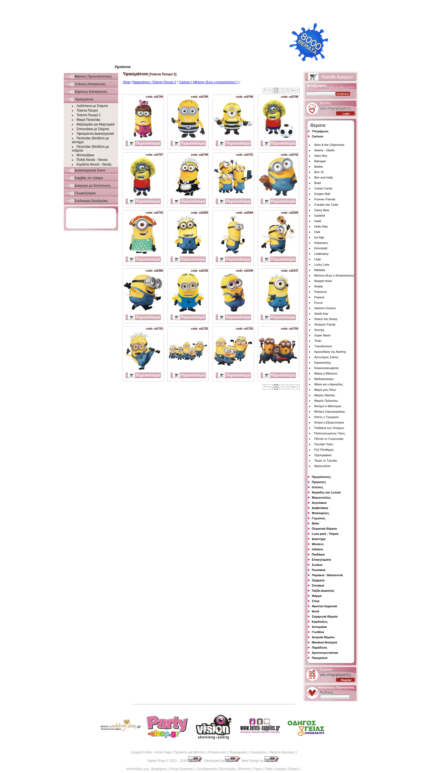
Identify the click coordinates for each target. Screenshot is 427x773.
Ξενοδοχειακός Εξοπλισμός (216, 769)
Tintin (318, 340)
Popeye (319, 297)
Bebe (315, 523)
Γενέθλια (318, 632)
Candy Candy (323, 188)
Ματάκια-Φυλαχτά (324, 642)
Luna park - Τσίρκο (325, 533)
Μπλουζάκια (85, 155)
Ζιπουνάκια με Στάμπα (93, 129)
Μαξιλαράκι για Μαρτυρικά (96, 124)
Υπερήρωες (320, 131)
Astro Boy (320, 155)
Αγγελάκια (319, 502)
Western (318, 544)
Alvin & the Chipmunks (329, 144)
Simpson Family (324, 324)
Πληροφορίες (238, 752)
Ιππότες (317, 487)
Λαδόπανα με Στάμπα (92, 106)
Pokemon (320, 291)
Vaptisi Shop (156, 761)
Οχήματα (318, 580)
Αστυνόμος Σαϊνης (326, 357)
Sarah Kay (321, 313)
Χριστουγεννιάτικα (325, 652)
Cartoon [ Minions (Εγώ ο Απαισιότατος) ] (209, 82)
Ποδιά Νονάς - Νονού (92, 160)
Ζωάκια (317, 564)
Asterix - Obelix (324, 150)
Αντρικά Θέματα (323, 637)
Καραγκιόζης (322, 362)
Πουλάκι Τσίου (323, 444)
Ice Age (319, 237)
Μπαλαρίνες (320, 513)
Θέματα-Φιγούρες (282, 752)
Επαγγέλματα (321, 559)
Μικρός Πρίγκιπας (326, 400)
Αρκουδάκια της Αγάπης (330, 351)
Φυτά (315, 611)
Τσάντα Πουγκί (87, 110)
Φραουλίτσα (322, 466)
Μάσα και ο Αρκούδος (328, 384)
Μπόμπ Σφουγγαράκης (329, 411)
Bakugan (320, 161)
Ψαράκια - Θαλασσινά (327, 575)
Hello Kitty (321, 226)
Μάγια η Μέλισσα (325, 373)
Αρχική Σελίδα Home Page (151, 752)
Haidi (317, 221)
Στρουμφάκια (322, 455)
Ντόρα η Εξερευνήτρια (329, 422)
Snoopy (319, 330)
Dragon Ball (322, 193)
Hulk (317, 232)
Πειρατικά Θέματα (324, 528)
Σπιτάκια (318, 585)
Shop (126, 82)
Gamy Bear (322, 210)
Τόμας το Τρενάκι (325, 460)
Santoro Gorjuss (325, 308)
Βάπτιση (245, 769)
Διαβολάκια (320, 508)
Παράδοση (319, 647)
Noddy (318, 286)
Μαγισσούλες (321, 497)
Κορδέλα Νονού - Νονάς (94, 164)
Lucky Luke (322, 264)
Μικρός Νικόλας (324, 395)
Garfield (319, 215)
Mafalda (319, 270)
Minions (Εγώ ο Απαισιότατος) (334, 275)
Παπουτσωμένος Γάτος (329, 433)
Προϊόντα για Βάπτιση (190, 752)
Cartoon (317, 136)
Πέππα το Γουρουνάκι (328, 438)
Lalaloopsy (321, 253)
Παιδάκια (318, 554)
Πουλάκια (318, 570)
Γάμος (257, 769)
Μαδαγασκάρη (324, 379)
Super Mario (322, 335)
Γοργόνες (318, 518)
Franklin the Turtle (326, 204)
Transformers (323, 346)
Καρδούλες (320, 621)
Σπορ (315, 601)
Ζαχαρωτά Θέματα (325, 616)
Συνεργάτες (258, 752)
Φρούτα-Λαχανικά (324, 606)
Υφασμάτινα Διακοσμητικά (95, 134)
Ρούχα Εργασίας (182, 769)
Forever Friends (324, 199)
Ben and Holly (323, 177)
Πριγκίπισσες (321, 476)
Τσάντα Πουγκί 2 (88, 115)
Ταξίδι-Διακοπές (323, 590)
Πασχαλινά (319, 657)
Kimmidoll (320, 248)
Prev (268, 91)
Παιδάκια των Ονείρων (329, 428)
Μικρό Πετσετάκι (88, 120)
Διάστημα (318, 539)
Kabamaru (321, 242)
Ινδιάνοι (317, 549)
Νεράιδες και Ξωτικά (326, 492)
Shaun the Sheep (325, 319)
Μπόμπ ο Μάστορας (327, 406)
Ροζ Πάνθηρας (324, 449)
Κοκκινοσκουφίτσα (326, 368)
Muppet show (323, 281)
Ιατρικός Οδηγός (287, 769)
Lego (317, 259)
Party (269, 769)
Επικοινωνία (217, 752)
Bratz (317, 183)
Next (295, 91)
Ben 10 (319, 172)
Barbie (318, 166)
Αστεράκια (319, 626)
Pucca (318, 302)
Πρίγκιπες (319, 482)
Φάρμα (317, 595)
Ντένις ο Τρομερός (326, 417)
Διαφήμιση (159, 769)
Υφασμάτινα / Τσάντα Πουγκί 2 (154, 82)
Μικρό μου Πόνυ (325, 389)
